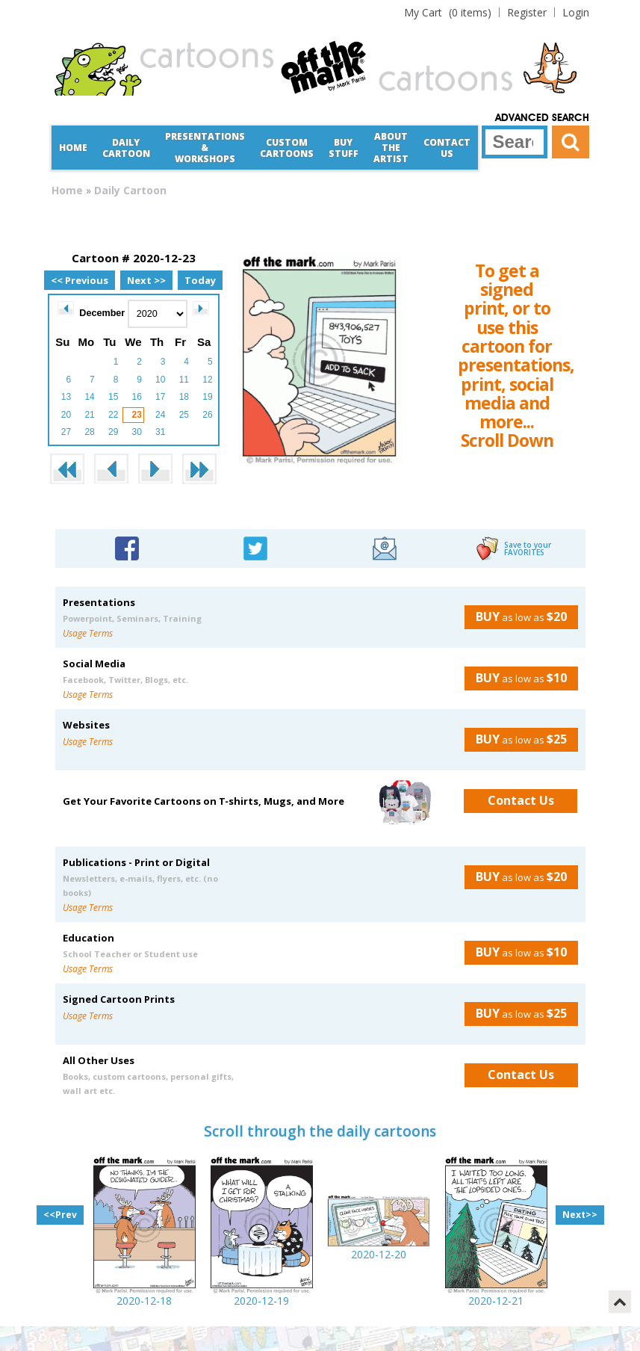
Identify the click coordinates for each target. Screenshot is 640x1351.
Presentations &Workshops (205, 147)
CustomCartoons (287, 148)
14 (89, 397)
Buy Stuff (343, 148)
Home (73, 147)
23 (137, 414)
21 (89, 414)
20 (66, 414)
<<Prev (60, 1214)
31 (160, 432)
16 (137, 397)
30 (137, 432)
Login (575, 12)
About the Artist (390, 147)
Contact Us (446, 148)
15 (113, 397)
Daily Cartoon (126, 148)
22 (113, 414)
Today (200, 280)
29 (113, 432)
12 (207, 379)
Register (527, 12)
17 (160, 397)
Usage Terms (88, 633)
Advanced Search (542, 118)
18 (184, 397)
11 (184, 379)
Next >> (146, 280)
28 (89, 432)
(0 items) (447, 12)
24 (160, 414)
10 (160, 379)
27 (66, 432)
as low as (516, 616)
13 (66, 397)
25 (184, 414)
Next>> (579, 1214)
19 (207, 397)
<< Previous (79, 280)
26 (207, 414)
